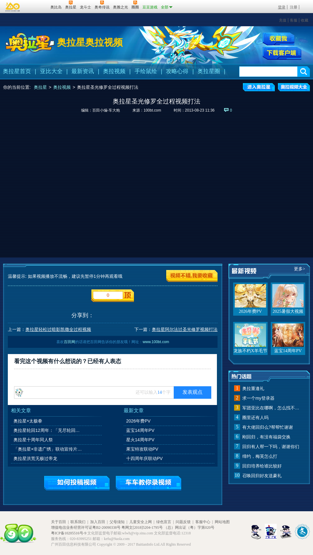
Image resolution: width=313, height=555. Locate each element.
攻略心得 (177, 71)
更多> (299, 269)
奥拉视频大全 (294, 87)
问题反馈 (183, 522)
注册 (293, 7)
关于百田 (58, 522)
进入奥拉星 (259, 87)
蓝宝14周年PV (140, 430)
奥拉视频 (114, 71)
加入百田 (97, 522)
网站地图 (222, 522)
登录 (281, 7)
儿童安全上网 (140, 522)
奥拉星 (40, 87)
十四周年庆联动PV (144, 458)
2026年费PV (138, 420)
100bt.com (152, 110)
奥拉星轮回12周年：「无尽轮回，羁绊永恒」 (48, 430)
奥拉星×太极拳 (27, 420)
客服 (293, 20)
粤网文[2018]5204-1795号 (142, 527)
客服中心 (202, 522)
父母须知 (117, 522)
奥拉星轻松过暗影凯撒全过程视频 (58, 329)
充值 (282, 20)
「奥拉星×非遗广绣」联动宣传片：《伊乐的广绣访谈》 (48, 449)
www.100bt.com (156, 342)
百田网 (36, 6)
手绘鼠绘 (146, 71)
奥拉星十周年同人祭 (33, 439)
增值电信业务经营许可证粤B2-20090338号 (86, 527)
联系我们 (77, 522)
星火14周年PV (140, 439)
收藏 (304, 20)
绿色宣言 (163, 522)
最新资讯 (82, 71)
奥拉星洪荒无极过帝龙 (35, 458)
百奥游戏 (13, 7)
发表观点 (192, 392)
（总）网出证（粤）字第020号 (189, 527)
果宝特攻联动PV (142, 449)
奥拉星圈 (209, 71)
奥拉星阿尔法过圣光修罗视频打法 (185, 329)
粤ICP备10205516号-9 (68, 533)
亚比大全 (51, 71)
